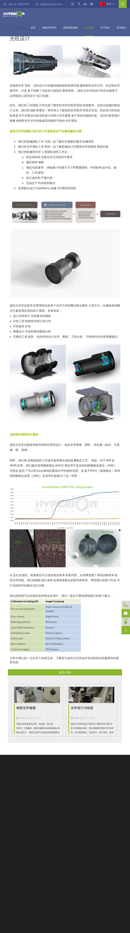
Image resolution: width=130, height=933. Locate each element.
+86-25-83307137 (16, 4)
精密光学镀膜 (26, 708)
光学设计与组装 (82, 708)
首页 (33, 27)
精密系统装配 (70, 27)
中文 (105, 4)
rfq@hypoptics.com (49, 4)
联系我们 (121, 27)
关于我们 (105, 27)
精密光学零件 (49, 27)
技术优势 (89, 27)
